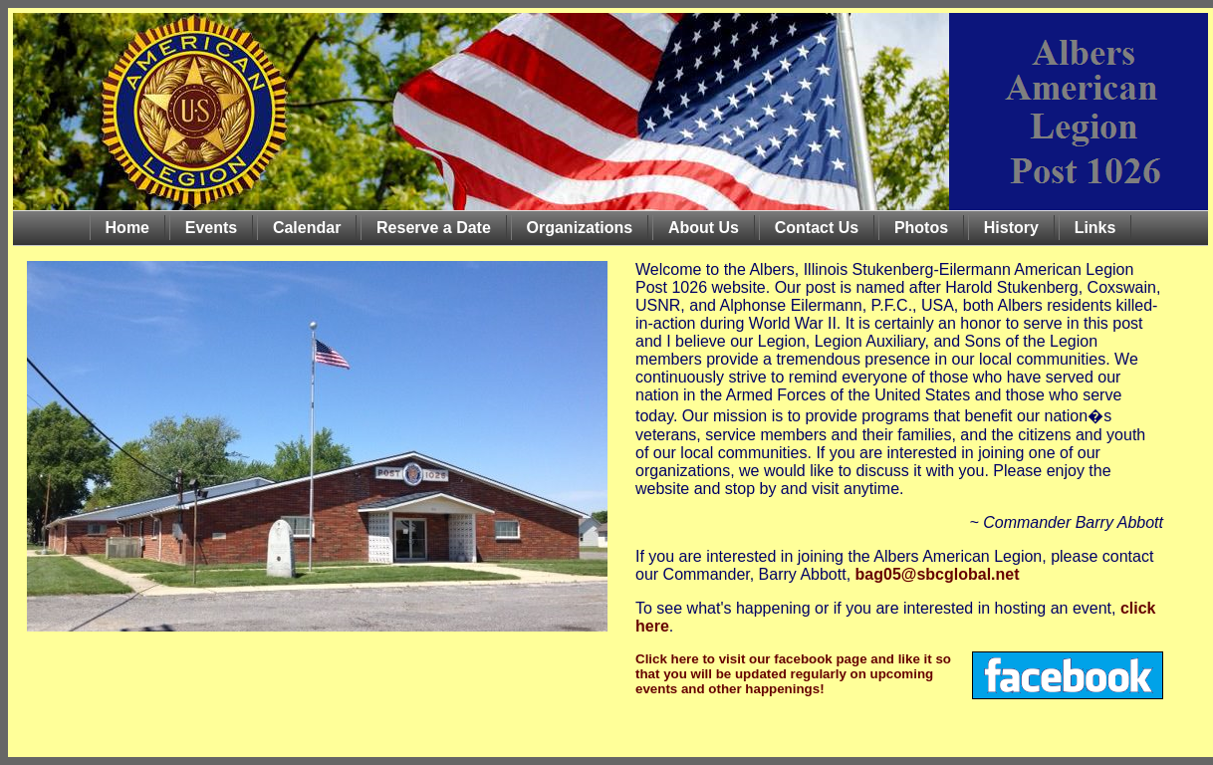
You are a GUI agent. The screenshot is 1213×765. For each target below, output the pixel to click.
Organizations (580, 227)
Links (1095, 227)
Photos (921, 227)
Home (127, 227)
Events (211, 227)
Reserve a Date (433, 227)
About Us (703, 227)
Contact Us (816, 227)
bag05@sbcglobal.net (937, 574)
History (1011, 227)
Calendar (307, 227)
